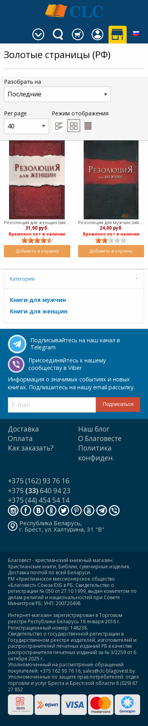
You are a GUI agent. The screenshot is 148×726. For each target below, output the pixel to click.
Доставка (23, 429)
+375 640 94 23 (39, 490)
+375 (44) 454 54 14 (38, 500)
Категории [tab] (22, 278)
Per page (26, 121)
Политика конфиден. (96, 452)
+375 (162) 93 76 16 (38, 480)
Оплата (20, 438)
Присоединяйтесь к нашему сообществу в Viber (67, 363)
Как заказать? (31, 448)
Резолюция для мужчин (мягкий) (111, 222)
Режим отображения (80, 120)
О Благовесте (100, 438)
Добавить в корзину (37, 251)
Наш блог (94, 429)
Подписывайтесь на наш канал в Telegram (75, 343)
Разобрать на (57, 90)
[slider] (37, 240)
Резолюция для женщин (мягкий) (37, 222)
